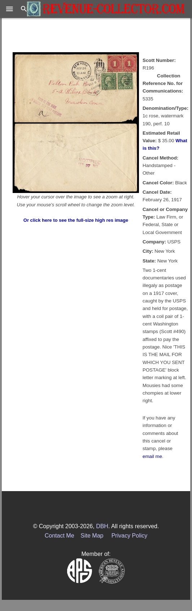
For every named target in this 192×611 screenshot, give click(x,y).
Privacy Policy (130, 536)
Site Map (91, 536)
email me (152, 456)
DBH (102, 526)
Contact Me (59, 536)
